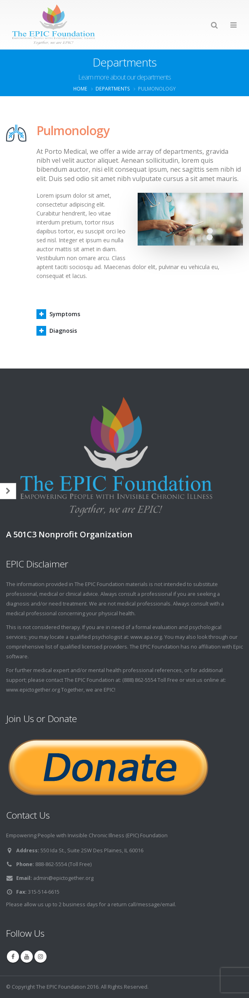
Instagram (40, 957)
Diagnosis (63, 330)
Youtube (27, 957)
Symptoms (64, 314)
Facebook (13, 957)
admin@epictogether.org (63, 878)
